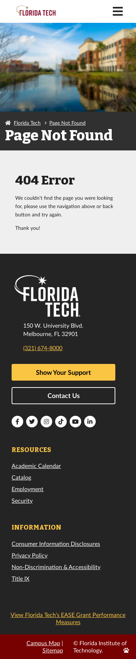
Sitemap (52, 650)
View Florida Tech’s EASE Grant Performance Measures (68, 618)
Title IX (20, 578)
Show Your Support (63, 372)
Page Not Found (67, 123)
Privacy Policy (30, 555)
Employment (28, 488)
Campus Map (43, 642)
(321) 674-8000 (42, 347)
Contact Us (64, 395)
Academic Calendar (36, 465)
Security (22, 500)
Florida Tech (27, 123)
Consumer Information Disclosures (56, 543)
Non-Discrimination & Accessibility (56, 566)
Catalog (21, 477)
